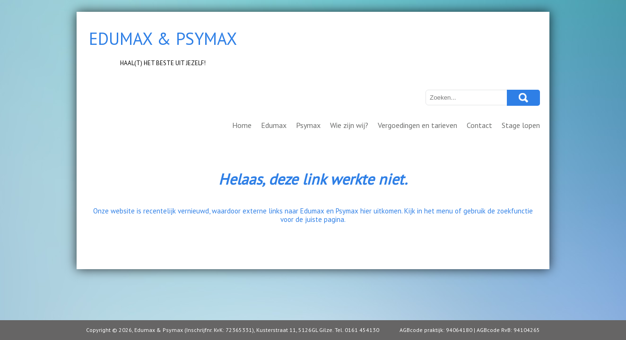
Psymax (308, 125)
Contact (479, 125)
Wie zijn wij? (349, 125)
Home (242, 125)
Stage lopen (521, 125)
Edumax (274, 125)
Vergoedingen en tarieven (417, 125)
